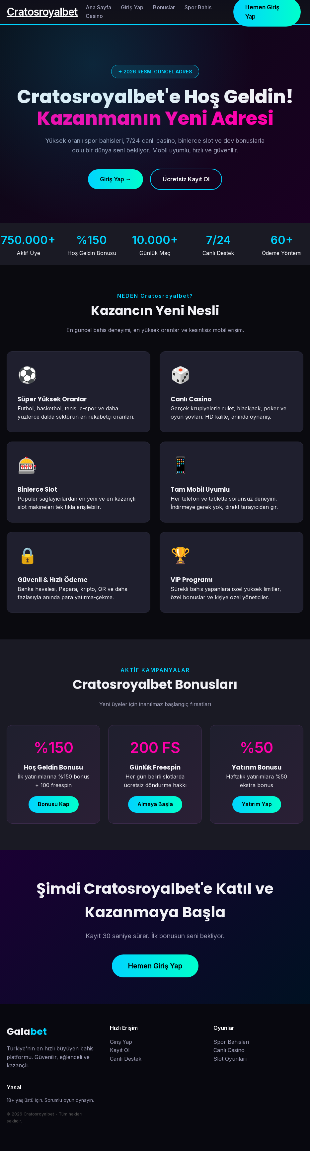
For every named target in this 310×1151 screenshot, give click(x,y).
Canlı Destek (125, 1058)
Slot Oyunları (230, 1058)
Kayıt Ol (119, 1050)
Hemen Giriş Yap (155, 966)
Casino (94, 16)
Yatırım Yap (257, 804)
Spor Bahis (198, 7)
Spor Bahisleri (231, 1041)
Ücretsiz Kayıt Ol (186, 179)
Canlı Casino (229, 1050)
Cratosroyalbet (42, 11)
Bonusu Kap (53, 804)
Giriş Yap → (115, 179)
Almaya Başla (155, 804)
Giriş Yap (132, 7)
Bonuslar (164, 7)
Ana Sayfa (98, 7)
